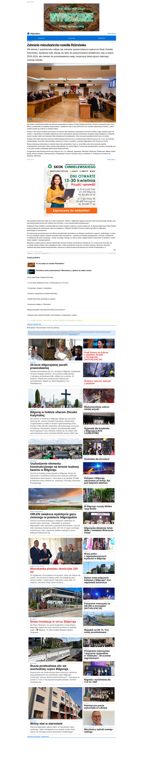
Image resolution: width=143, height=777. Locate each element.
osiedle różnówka (36, 320)
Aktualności (41, 38)
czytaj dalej (111, 159)
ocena (45, 253)
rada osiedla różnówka (50, 320)
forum (31, 253)
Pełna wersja (112, 33)
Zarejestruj (75, 334)
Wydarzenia (71, 38)
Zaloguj (70, 334)
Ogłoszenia (101, 38)
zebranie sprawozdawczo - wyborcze (71, 320)
